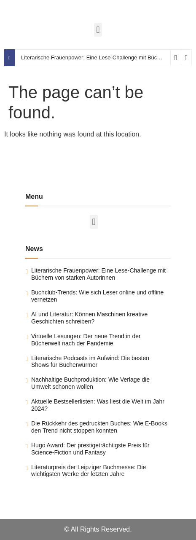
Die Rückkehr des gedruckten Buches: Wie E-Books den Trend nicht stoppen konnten (99, 427)
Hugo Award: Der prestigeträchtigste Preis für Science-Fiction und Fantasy (90, 449)
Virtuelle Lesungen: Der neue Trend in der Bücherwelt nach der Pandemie (86, 340)
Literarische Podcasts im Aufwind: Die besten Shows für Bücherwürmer (90, 362)
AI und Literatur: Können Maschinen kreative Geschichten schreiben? (89, 318)
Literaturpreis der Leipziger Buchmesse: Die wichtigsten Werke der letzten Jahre (88, 471)
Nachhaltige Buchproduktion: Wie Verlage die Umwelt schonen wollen (90, 383)
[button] (98, 30)
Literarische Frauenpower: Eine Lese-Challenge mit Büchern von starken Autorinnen (98, 274)
